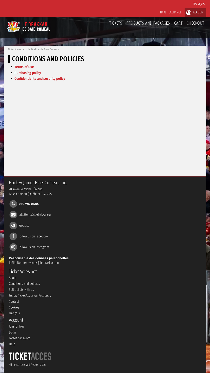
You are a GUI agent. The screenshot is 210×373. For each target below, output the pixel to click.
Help (12, 344)
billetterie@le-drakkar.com (35, 215)
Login (12, 332)
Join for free (17, 326)
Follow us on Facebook (33, 236)
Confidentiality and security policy (39, 79)
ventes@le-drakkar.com (44, 263)
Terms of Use (24, 67)
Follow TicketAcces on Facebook (30, 296)
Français (199, 4)
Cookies (14, 307)
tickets (115, 23)
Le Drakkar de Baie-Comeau (43, 49)
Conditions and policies (24, 284)
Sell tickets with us (21, 290)
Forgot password (19, 338)
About (13, 278)
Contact (14, 301)
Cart (178, 25)
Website (24, 225)
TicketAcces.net (16, 49)
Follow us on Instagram (34, 247)
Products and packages (148, 23)
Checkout (195, 23)
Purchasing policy (27, 73)
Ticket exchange (170, 12)
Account (195, 12)
